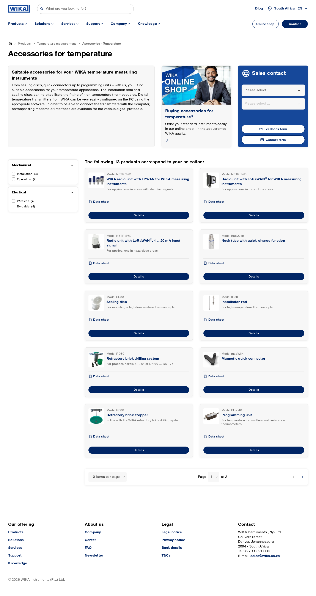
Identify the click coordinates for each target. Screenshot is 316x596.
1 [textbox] (211, 477)
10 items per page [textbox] (105, 477)
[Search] (85, 9)
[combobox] (273, 90)
